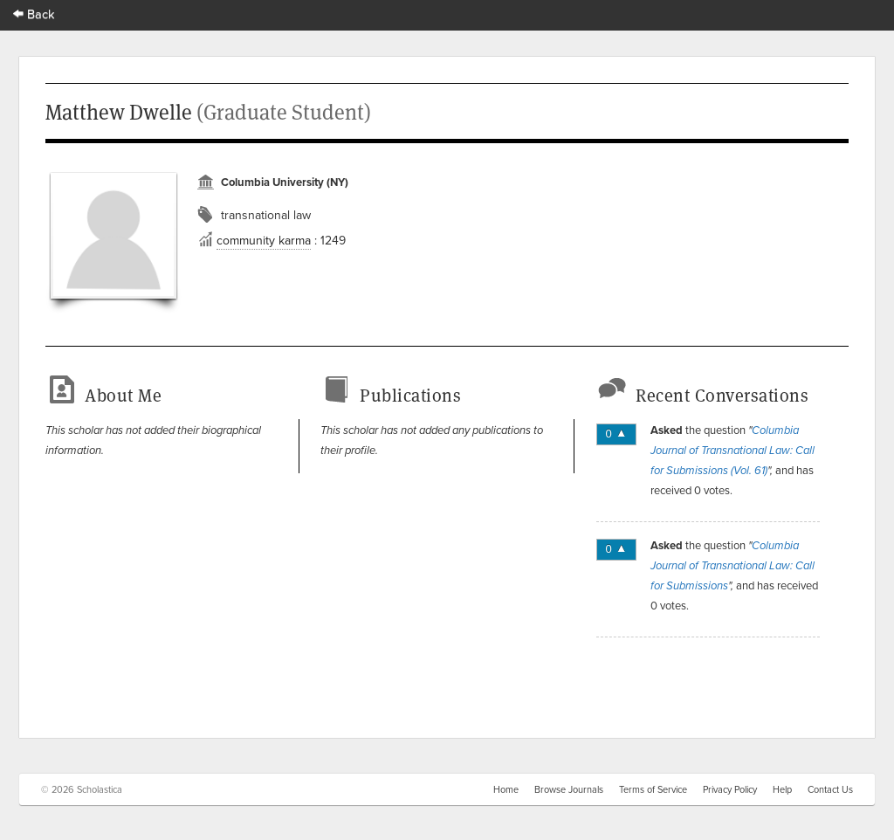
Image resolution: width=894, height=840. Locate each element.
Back (34, 13)
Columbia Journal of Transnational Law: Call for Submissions (732, 566)
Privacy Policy (730, 789)
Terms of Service (653, 789)
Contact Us (830, 789)
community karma (264, 240)
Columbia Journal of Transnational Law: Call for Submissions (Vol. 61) (732, 450)
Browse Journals (568, 789)
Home (506, 789)
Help (782, 789)
